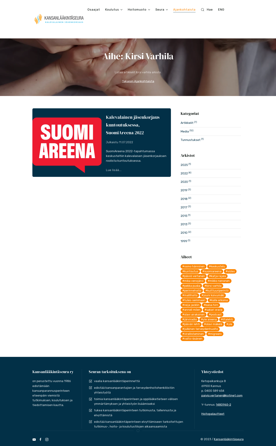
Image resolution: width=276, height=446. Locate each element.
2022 (184, 173)
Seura (161, 9)
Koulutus (114, 9)
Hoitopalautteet (212, 414)
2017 (184, 207)
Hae (207, 9)
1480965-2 (223, 404)
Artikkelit (187, 123)
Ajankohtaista (184, 9)
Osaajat (93, 9)
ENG (221, 9)
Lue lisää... (113, 170)
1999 (184, 241)
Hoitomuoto (139, 9)
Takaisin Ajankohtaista (138, 81)
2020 (184, 182)
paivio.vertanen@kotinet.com (222, 395)
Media (185, 131)
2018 (184, 199)
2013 (184, 224)
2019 (184, 190)
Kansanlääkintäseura (229, 439)
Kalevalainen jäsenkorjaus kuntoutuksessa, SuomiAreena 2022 (132, 125)
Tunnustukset (190, 140)
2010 (184, 232)
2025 (184, 165)
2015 (184, 216)
